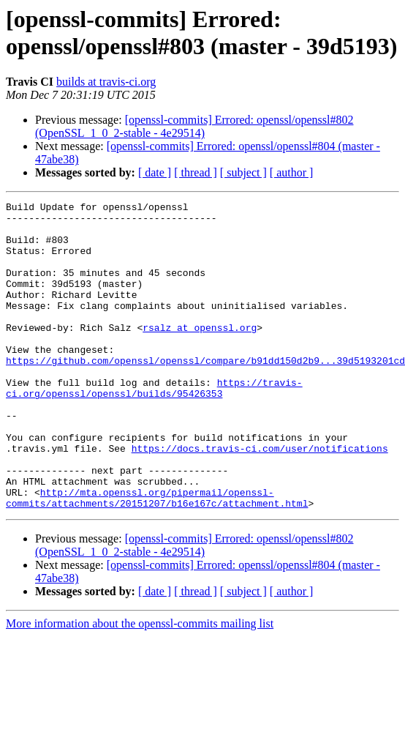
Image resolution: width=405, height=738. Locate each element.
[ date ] (154, 172)
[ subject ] (243, 172)
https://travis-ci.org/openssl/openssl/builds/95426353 (154, 426)
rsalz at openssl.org (200, 353)
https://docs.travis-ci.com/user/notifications (260, 498)
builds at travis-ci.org (106, 81)
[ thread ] (195, 172)
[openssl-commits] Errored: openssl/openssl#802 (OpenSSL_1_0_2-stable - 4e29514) (194, 126)
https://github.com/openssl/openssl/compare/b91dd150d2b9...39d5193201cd (205, 393)
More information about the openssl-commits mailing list (139, 685)
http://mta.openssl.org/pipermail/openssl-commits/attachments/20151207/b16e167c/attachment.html (157, 558)
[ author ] (292, 172)
